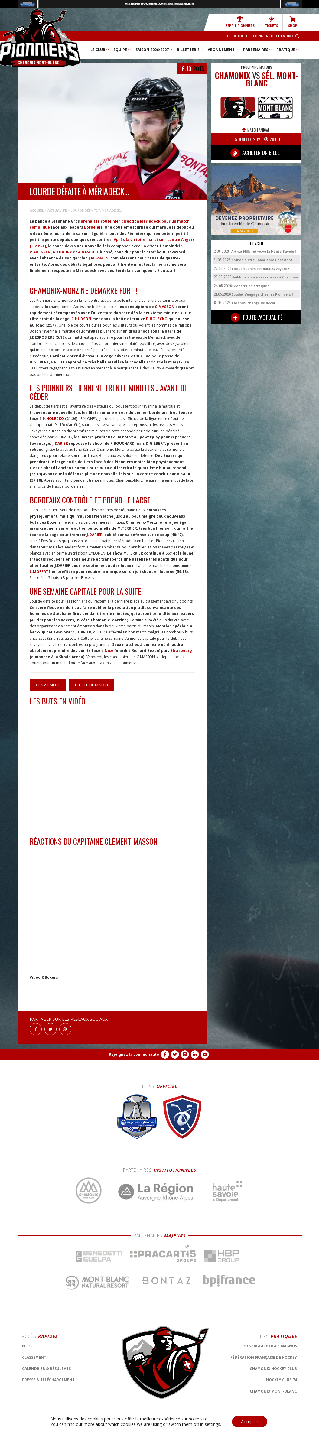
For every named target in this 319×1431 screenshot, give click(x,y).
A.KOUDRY (62, 252)
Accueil (37, 210)
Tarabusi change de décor (253, 303)
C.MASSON (164, 306)
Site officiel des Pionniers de (259, 36)
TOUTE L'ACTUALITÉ (256, 317)
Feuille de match (91, 685)
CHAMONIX (232, 75)
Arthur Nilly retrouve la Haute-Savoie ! (263, 251)
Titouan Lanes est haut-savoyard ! (260, 268)
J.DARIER (60, 443)
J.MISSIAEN (99, 258)
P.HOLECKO (157, 318)
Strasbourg (181, 650)
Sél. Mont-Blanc (272, 79)
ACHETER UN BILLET (256, 153)
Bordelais (93, 227)
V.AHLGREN (40, 252)
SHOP (292, 22)
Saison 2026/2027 (154, 49)
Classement (48, 685)
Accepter (249, 1421)
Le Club (100, 49)
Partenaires (258, 49)
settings (212, 1424)
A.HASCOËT (88, 252)
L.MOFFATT (40, 571)
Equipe (122, 49)
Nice (109, 650)
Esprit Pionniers (240, 22)
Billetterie (190, 49)
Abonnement (223, 49)
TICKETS (271, 22)
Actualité (57, 210)
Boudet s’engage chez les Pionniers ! (262, 294)
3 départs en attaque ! (250, 286)
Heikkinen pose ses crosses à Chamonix (264, 277)
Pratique (288, 49)
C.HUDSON (81, 318)
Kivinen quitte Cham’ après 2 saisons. (262, 260)
